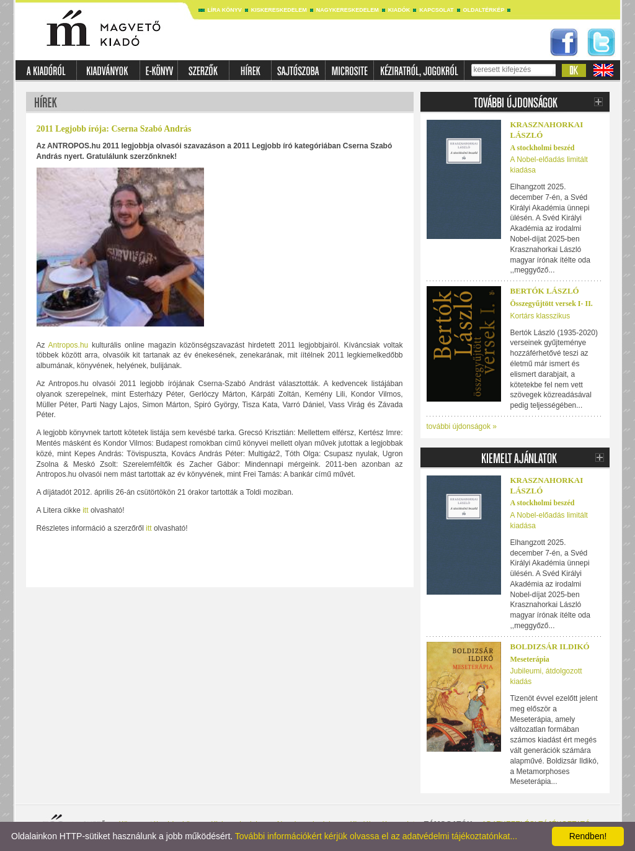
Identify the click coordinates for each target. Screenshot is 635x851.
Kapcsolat (436, 10)
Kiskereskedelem (279, 10)
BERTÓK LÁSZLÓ (544, 290)
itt (85, 510)
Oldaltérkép (484, 10)
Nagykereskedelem (347, 10)
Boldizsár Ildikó (550, 646)
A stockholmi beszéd (542, 147)
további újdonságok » (462, 426)
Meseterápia (529, 659)
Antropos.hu (68, 345)
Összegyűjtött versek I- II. (551, 303)
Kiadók (399, 10)
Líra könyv (225, 10)
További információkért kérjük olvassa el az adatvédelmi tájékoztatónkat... (376, 836)
